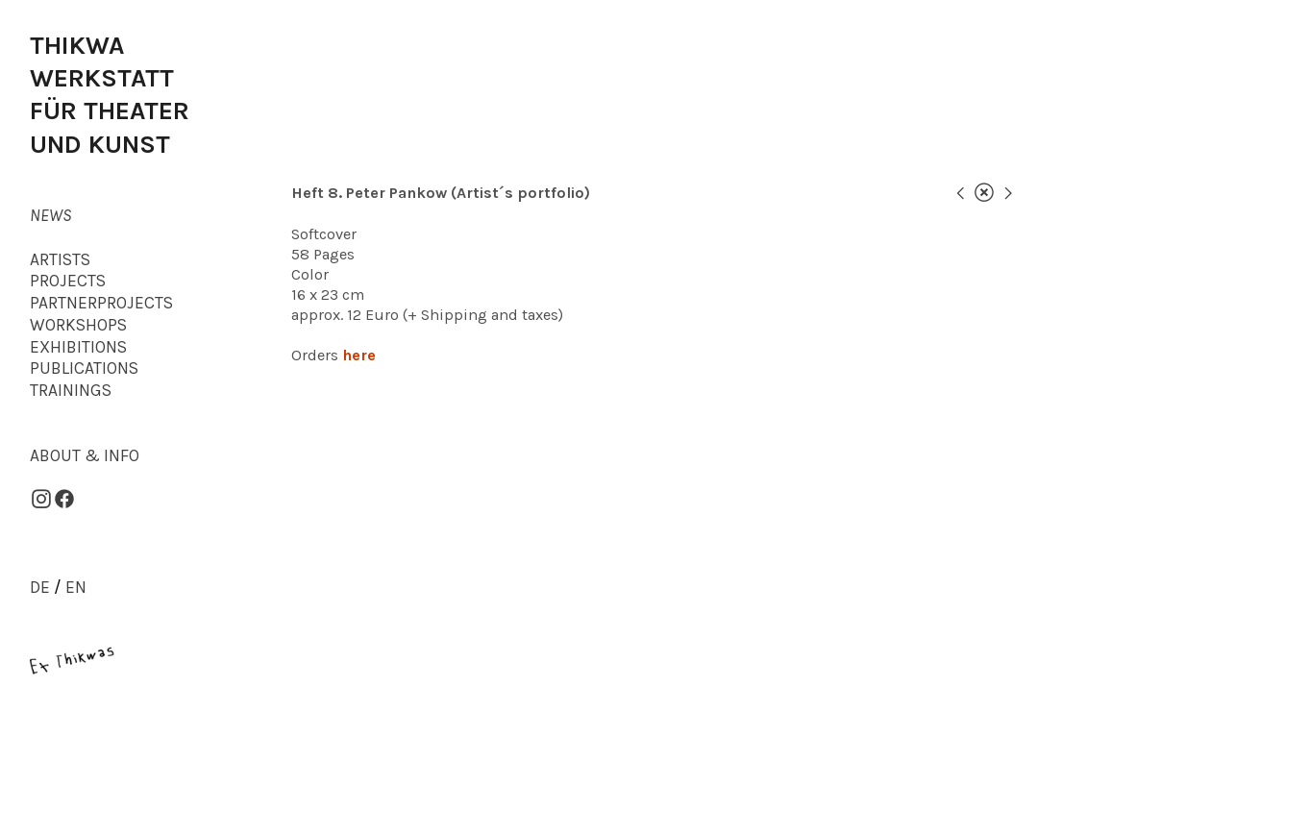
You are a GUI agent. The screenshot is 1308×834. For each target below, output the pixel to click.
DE (40, 587)
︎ (41, 499)
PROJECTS (68, 280)
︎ (960, 193)
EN (75, 587)
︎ (984, 193)
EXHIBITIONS (78, 346)
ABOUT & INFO (84, 455)
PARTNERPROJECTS (101, 302)
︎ (1008, 193)
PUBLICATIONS (84, 368)
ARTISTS (60, 259)
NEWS (51, 215)
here (359, 355)
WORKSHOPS (78, 324)
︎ (64, 499)
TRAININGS (70, 390)
